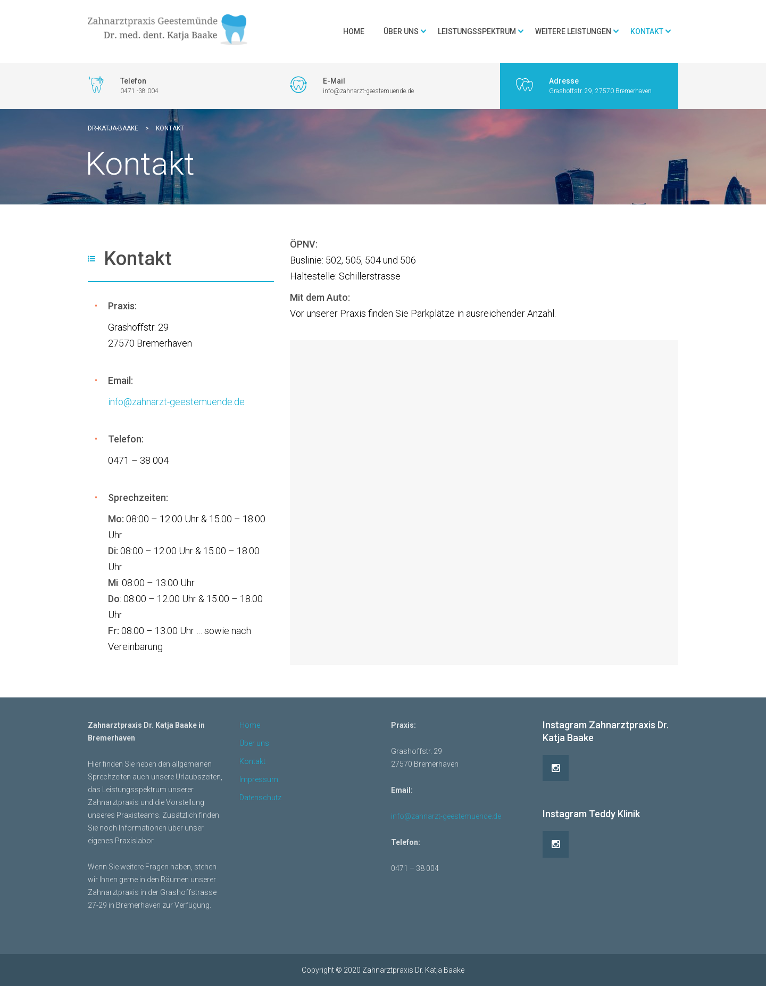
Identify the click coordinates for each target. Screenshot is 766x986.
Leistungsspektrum (477, 31)
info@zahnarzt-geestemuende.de (446, 816)
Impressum (258, 779)
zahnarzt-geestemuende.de (188, 401)
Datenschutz (260, 797)
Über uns (401, 31)
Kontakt (646, 31)
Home (353, 31)
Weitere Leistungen (573, 31)
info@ (120, 401)
